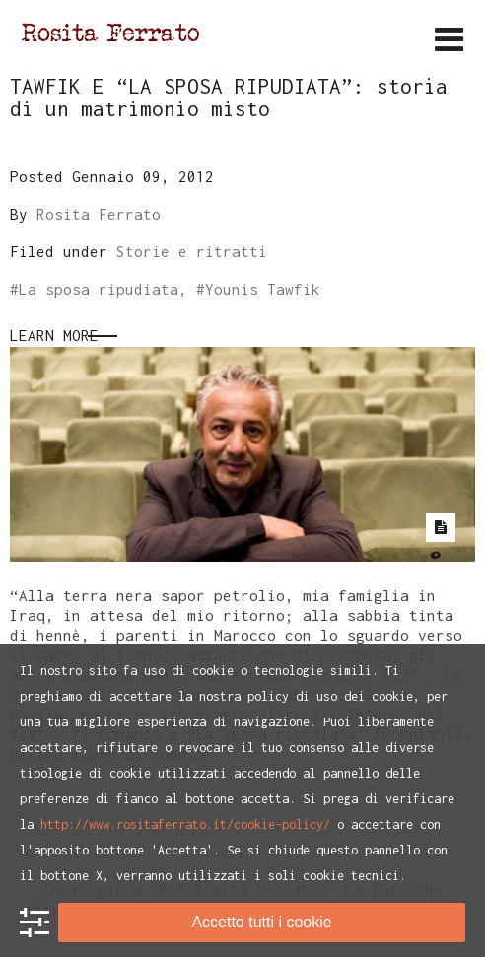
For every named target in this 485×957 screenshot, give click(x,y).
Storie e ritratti (191, 251)
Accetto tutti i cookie (261, 922)
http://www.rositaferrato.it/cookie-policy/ (185, 824)
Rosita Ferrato (98, 214)
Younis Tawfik (262, 289)
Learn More (54, 335)
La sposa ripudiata (98, 289)
